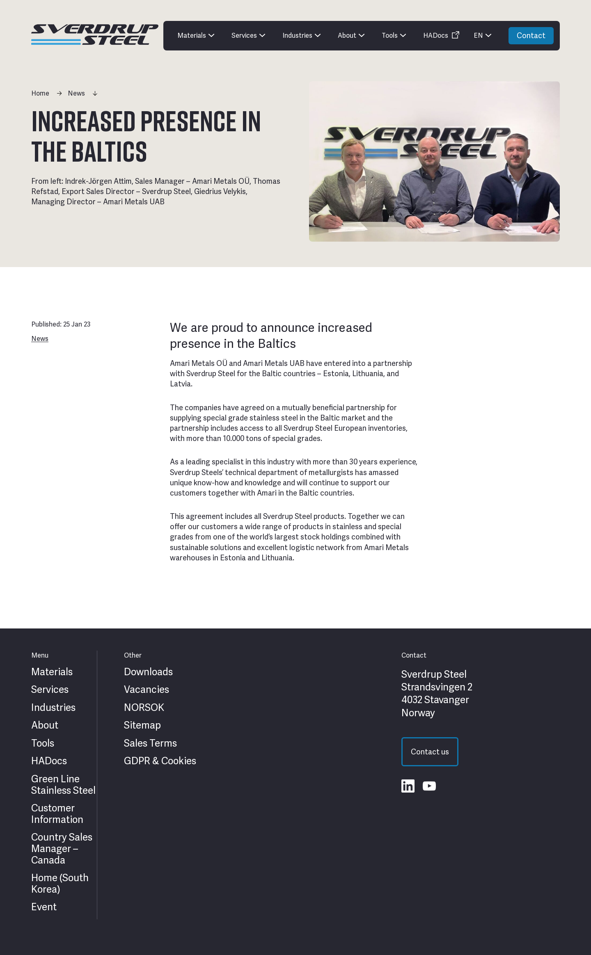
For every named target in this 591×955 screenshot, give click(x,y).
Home (40, 93)
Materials (52, 672)
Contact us (430, 751)
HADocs (49, 761)
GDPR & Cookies (160, 761)
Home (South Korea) (60, 883)
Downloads (148, 672)
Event (44, 907)
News (76, 93)
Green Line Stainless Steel (63, 784)
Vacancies (146, 689)
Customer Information (57, 813)
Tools (42, 743)
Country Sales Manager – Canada (61, 849)
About (44, 725)
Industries (53, 707)
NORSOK (144, 707)
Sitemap (142, 725)
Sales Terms (150, 743)
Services (50, 689)
